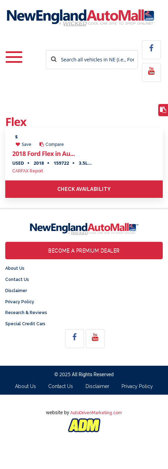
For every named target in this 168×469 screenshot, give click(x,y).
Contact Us (17, 279)
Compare (51, 144)
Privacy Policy (19, 301)
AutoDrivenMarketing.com (96, 412)
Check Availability (84, 189)
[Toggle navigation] (14, 57)
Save (23, 144)
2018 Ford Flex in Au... (43, 153)
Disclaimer (16, 290)
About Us (14, 268)
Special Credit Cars (25, 323)
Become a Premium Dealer (84, 250)
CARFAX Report (27, 171)
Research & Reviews (26, 312)
